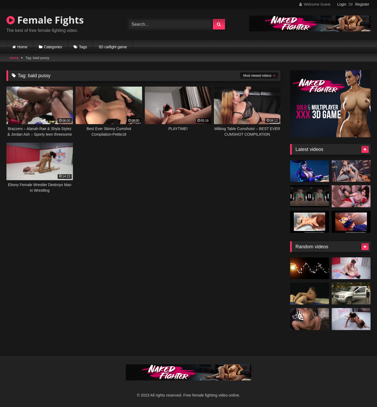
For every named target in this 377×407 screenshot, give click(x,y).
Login (341, 4)
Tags (83, 47)
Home (22, 47)
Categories (53, 47)
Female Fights (45, 20)
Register (362, 4)
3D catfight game (112, 47)
